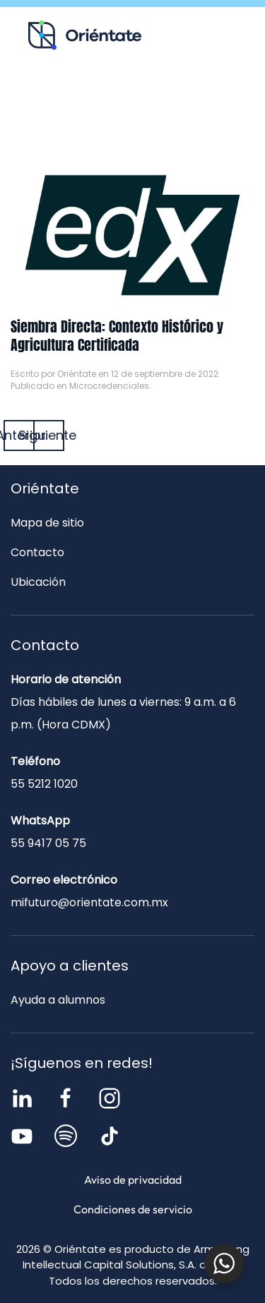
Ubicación (38, 582)
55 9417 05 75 (48, 843)
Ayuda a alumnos (58, 1000)
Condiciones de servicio (132, 1209)
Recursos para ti (78, 96)
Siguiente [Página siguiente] (49, 435)
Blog (187, 96)
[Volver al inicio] (85, 35)
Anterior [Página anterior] (19, 435)
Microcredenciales (109, 386)
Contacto (132, 126)
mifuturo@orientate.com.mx (89, 902)
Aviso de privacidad (133, 1179)
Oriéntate (76, 374)
